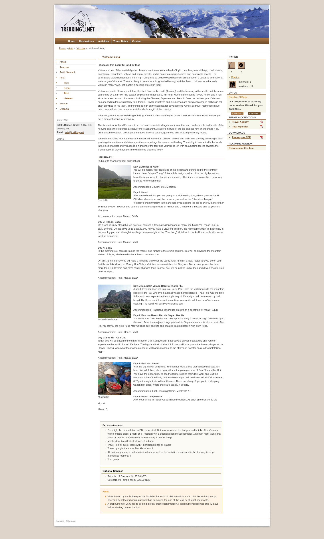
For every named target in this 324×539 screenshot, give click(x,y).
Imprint (60, 521)
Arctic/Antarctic (68, 72)
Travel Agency (240, 122)
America (64, 67)
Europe (63, 103)
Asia (70, 48)
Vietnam (81, 48)
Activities (103, 41)
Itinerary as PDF (241, 137)
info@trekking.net (74, 132)
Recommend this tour (241, 148)
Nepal (67, 88)
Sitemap (70, 521)
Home (71, 41)
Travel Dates (120, 41)
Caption (235, 77)
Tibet (66, 93)
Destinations (86, 41)
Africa (63, 62)
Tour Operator (240, 126)
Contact (136, 41)
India (66, 82)
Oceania (64, 108)
